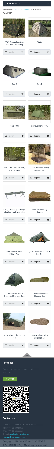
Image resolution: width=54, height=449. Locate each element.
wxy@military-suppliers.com (20, 434)
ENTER (10, 379)
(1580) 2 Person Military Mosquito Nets (39, 169)
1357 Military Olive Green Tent (14, 336)
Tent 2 (14, 84)
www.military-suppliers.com (15, 437)
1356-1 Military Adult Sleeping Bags (39, 336)
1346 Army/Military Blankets (39, 211)
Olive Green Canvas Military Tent (14, 252)
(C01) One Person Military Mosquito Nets (14, 169)
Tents (39, 42)
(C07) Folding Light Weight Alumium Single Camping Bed (14, 211)
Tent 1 (39, 84)
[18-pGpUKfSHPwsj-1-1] (27, 354)
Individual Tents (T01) (39, 126)
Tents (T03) (14, 126)
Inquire (8, 52)
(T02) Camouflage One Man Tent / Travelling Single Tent (14, 43)
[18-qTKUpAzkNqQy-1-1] (16, 399)
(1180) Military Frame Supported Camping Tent (14, 294)
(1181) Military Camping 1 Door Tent (39, 252)
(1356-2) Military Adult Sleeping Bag (39, 294)
